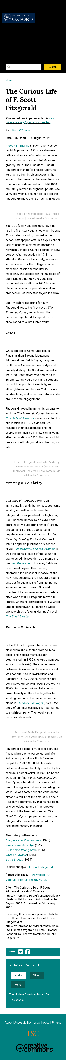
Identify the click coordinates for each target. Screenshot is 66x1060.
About (8, 1022)
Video (36, 975)
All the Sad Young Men (21, 850)
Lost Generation (21, 563)
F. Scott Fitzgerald (17, 145)
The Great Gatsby (17, 616)
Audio (18, 975)
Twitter (20, 951)
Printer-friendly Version (33, 879)
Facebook (27, 951)
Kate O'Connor (21, 130)
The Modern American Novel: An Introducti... (29, 997)
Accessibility (22, 1022)
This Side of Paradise (20, 418)
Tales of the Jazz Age (20, 845)
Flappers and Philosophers (23, 840)
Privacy (56, 1022)
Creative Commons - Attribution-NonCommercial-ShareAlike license (34, 1047)
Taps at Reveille (16, 854)
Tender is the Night (30, 703)
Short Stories (14, 859)
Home (9, 80)
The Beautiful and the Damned (34, 549)
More (18, 984)
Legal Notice (41, 1022)
